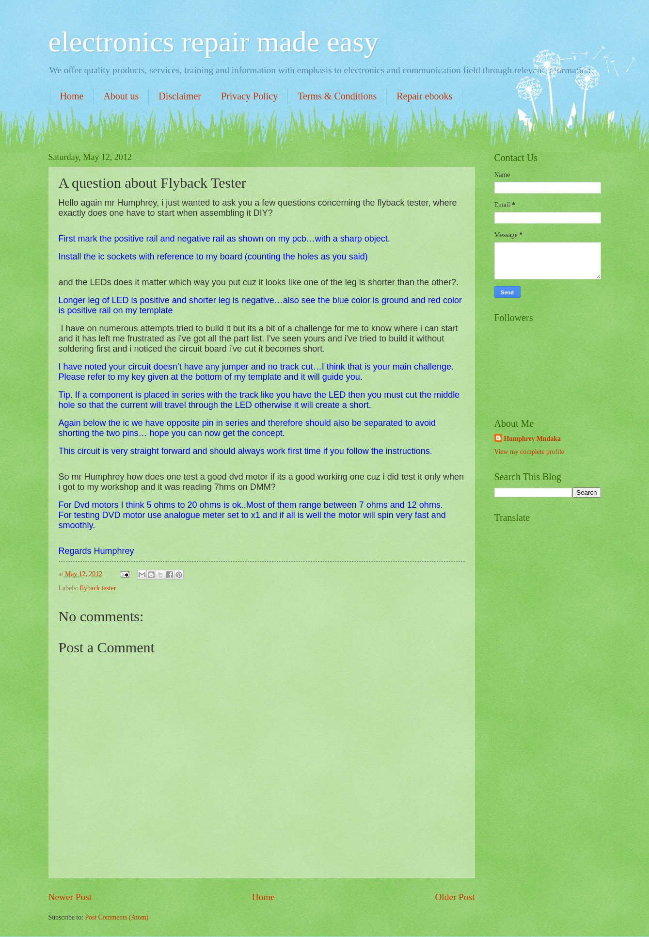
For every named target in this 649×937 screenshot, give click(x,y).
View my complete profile (529, 451)
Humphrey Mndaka (532, 438)
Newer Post (70, 897)
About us (121, 96)
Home (72, 96)
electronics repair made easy (213, 42)
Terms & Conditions (337, 96)
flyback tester (98, 588)
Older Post (455, 897)
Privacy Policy (249, 96)
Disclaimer (179, 96)
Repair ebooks (424, 96)
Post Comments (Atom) (116, 917)
